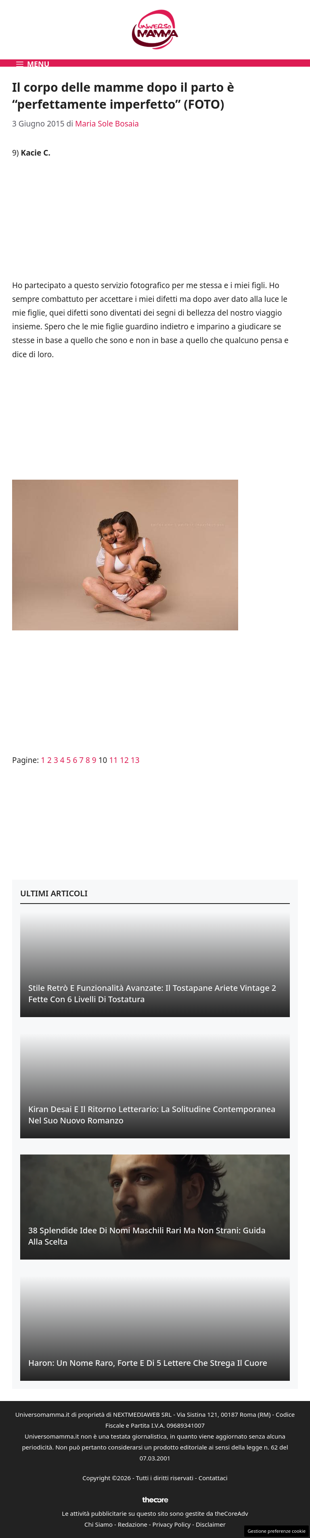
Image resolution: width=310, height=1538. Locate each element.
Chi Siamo (98, 1524)
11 (113, 760)
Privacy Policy (172, 1524)
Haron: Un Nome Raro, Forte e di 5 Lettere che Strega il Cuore (147, 1362)
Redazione (132, 1524)
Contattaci (213, 1478)
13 (135, 760)
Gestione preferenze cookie (276, 1531)
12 (124, 760)
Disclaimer (211, 1524)
